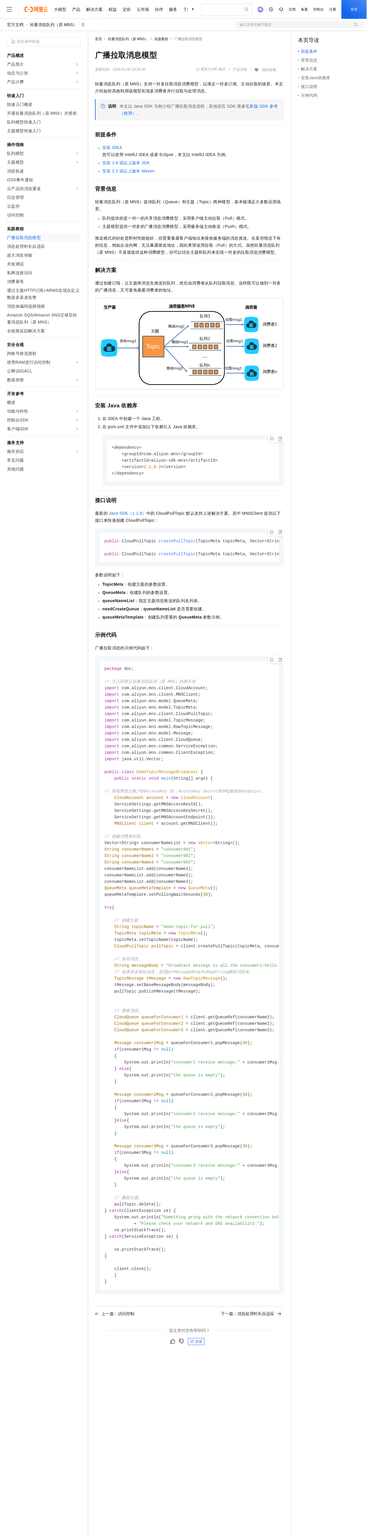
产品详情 (240, 69)
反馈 (196, 1372)
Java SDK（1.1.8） (127, 514)
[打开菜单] (9, 9)
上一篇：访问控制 (114, 1344)
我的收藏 (269, 70)
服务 (173, 9)
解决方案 (94, 9)
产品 (76, 9)
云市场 (143, 9)
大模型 (60, 9)
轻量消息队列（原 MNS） (53, 24)
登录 (354, 9)
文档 (292, 9)
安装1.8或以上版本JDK (126, 162)
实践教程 (161, 39)
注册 (332, 9)
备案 (304, 9)
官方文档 (15, 24)
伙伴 (159, 9)
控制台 (318, 9)
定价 (127, 9)
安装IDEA (112, 147)
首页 (98, 39)
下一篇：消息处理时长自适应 (251, 1344)
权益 (113, 9)
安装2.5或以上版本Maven (128, 171)
